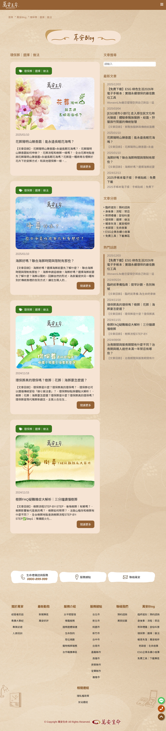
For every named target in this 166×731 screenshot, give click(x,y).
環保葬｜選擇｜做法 (41, 17)
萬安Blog (21, 17)
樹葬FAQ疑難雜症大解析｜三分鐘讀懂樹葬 (131, 327)
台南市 (96, 646)
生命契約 (70, 633)
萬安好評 (44, 620)
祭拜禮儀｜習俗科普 (117, 215)
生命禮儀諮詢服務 (37, 577)
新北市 (96, 620)
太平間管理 (70, 614)
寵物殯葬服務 (70, 646)
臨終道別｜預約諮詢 (117, 207)
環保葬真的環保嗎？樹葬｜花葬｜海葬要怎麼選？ (131, 307)
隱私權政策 (83, 696)
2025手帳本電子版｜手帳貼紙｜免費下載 (131, 180)
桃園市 (96, 627)
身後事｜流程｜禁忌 (117, 211)
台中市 (96, 639)
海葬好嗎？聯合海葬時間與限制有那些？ (131, 160)
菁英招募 (122, 620)
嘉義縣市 (96, 652)
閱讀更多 (85, 166)
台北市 (96, 614)
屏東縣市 (96, 664)
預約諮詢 (122, 614)
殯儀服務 (70, 620)
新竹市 (96, 633)
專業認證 (17, 627)
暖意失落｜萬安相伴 (117, 223)
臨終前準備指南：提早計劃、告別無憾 (131, 287)
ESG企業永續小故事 (117, 231)
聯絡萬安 (134, 577)
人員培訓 (17, 633)
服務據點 (85, 577)
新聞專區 (44, 614)
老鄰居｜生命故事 (115, 227)
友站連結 (83, 702)
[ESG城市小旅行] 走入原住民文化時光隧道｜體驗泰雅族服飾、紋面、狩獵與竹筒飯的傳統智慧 (131, 118)
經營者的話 (17, 614)
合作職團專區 (70, 652)
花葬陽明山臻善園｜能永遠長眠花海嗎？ (131, 140)
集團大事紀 (17, 620)
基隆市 (96, 677)
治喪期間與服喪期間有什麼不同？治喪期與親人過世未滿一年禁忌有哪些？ (131, 349)
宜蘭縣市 (96, 671)
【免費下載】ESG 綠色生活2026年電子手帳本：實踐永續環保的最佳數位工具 (131, 93)
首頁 (10, 17)
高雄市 (96, 658)
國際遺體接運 (70, 627)
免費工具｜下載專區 (117, 236)
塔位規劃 (70, 639)
